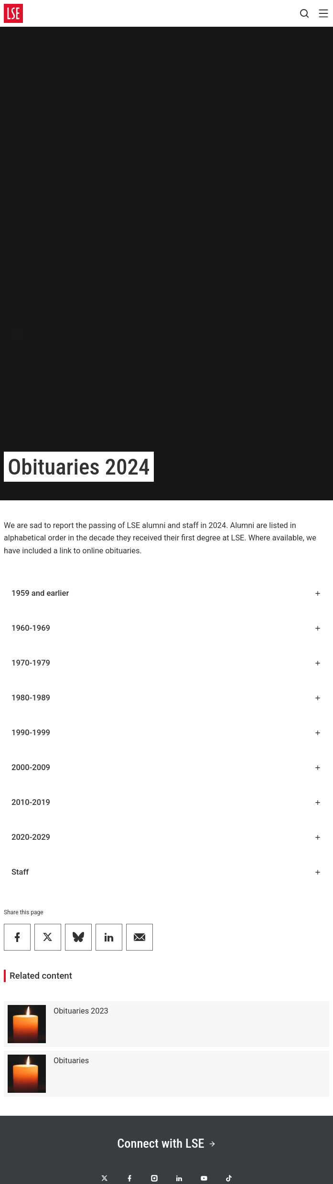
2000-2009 (166, 767)
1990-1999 (166, 732)
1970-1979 (166, 662)
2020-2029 (166, 837)
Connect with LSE (166, 1143)
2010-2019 (166, 802)
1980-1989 (166, 697)
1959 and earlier (166, 593)
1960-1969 (166, 628)
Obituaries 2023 (81, 1010)
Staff (166, 872)
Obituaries (71, 1060)
